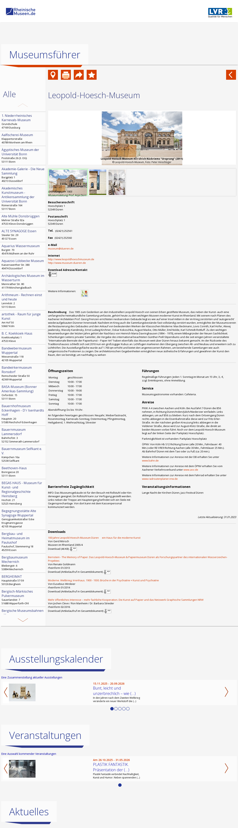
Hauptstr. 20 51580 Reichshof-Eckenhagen (23, 414)
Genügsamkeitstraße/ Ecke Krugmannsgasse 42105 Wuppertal (23, 518)
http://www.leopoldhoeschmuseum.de (71, 259)
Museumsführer (44, 54)
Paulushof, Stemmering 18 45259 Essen (23, 542)
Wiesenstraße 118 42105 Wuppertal (23, 354)
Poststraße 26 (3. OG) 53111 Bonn (23, 155)
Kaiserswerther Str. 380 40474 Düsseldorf (23, 264)
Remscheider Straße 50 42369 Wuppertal (23, 373)
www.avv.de (190, 469)
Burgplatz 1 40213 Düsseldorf (23, 175)
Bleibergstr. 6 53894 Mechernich (23, 563)
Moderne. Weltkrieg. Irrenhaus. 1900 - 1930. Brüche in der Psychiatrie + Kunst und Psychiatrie (103, 580)
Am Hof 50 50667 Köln (23, 320)
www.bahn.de (150, 460)
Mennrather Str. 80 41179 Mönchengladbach (23, 281)
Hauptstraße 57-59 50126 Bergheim (23, 580)
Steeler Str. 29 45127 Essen (23, 234)
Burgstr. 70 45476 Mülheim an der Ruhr (23, 249)
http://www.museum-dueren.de (67, 263)
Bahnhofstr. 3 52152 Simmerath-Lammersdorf (23, 435)
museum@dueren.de (61, 248)
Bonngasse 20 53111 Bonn (23, 471)
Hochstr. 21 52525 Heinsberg (23, 493)
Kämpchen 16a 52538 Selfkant (23, 454)
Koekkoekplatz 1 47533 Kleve (23, 337)
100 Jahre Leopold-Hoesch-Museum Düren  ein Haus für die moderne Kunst (94, 537)
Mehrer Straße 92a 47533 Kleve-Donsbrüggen (23, 219)
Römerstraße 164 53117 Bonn (23, 198)
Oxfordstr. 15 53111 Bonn (23, 392)
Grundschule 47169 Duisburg (23, 121)
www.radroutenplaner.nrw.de (160, 479)
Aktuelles (29, 811)
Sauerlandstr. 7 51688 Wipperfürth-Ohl (23, 597)
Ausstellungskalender (56, 659)
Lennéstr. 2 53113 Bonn (23, 301)
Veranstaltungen (45, 735)
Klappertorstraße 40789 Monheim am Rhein (23, 138)
